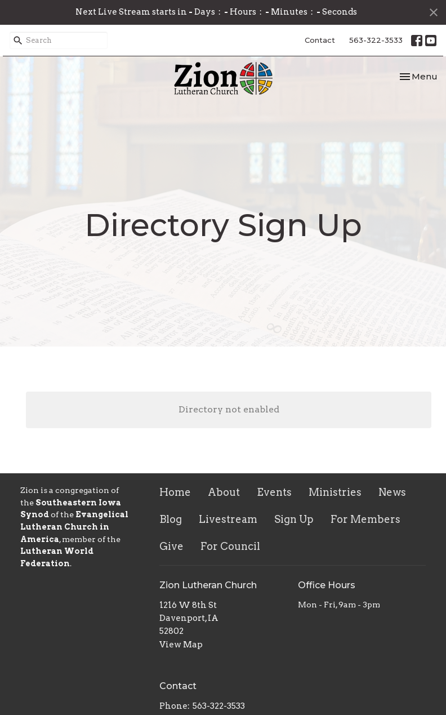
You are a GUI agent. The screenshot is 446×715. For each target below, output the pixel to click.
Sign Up (294, 519)
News (392, 492)
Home (175, 492)
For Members (365, 519)
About (224, 492)
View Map (181, 644)
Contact (320, 40)
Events (274, 492)
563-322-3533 (376, 40)
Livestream (228, 519)
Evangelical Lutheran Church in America (74, 526)
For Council (230, 546)
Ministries (335, 492)
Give (171, 546)
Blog (170, 519)
